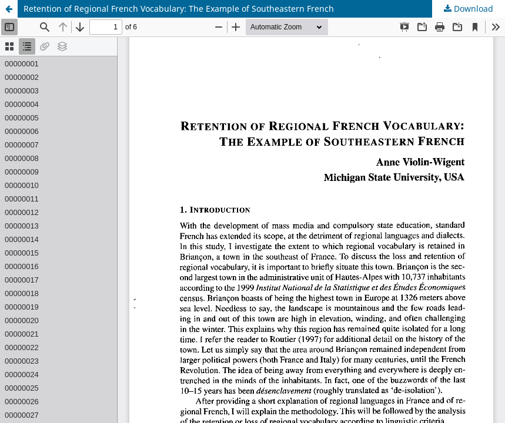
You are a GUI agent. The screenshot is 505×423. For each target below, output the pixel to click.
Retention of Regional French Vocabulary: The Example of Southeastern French (179, 8)
